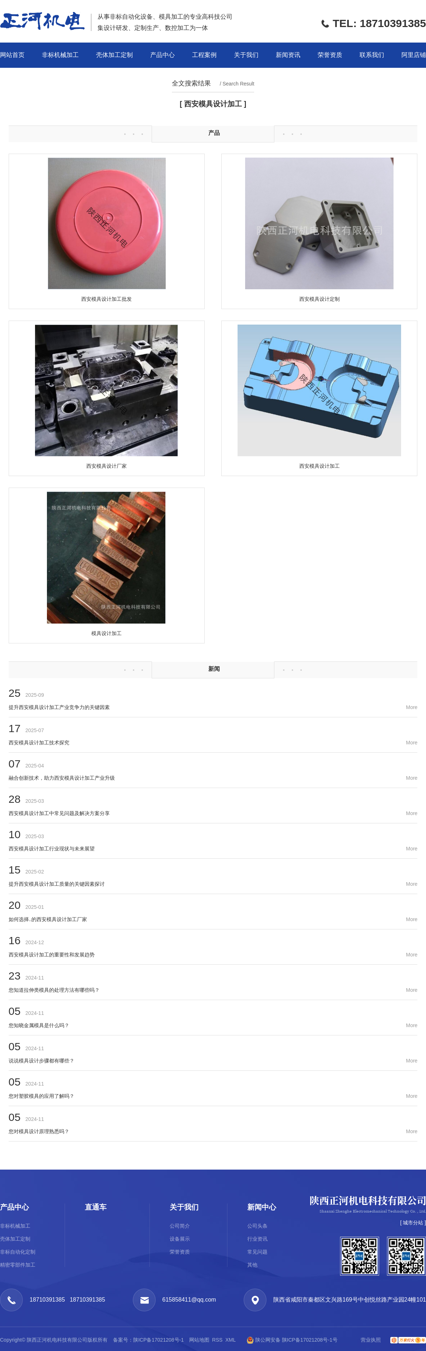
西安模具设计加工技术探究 (39, 742)
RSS (217, 1340)
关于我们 (246, 55)
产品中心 (162, 55)
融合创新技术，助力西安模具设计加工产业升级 (62, 777)
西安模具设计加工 (319, 466)
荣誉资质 (330, 55)
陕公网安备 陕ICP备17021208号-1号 (289, 1340)
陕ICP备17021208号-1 (159, 1340)
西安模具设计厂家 (106, 466)
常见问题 (257, 1252)
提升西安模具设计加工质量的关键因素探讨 (57, 883)
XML (230, 1340)
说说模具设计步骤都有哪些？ (41, 1060)
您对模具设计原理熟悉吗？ (39, 1131)
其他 (252, 1265)
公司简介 (180, 1226)
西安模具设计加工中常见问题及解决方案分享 (59, 813)
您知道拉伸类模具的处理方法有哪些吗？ (54, 990)
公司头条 (257, 1226)
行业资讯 (257, 1239)
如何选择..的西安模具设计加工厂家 (48, 919)
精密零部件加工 (17, 1265)
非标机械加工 (60, 55)
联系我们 (372, 55)
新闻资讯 (288, 55)
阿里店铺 (413, 55)
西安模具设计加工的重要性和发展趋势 (52, 954)
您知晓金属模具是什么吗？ (39, 1025)
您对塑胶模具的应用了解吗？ (41, 1096)
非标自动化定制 (17, 1252)
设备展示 (180, 1239)
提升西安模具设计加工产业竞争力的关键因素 (59, 707)
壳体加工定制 (114, 55)
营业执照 (371, 1340)
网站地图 (199, 1340)
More (412, 707)
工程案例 (204, 55)
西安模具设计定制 (319, 299)
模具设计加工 (106, 633)
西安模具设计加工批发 (106, 299)
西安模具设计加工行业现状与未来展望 (52, 848)
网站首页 (12, 55)
